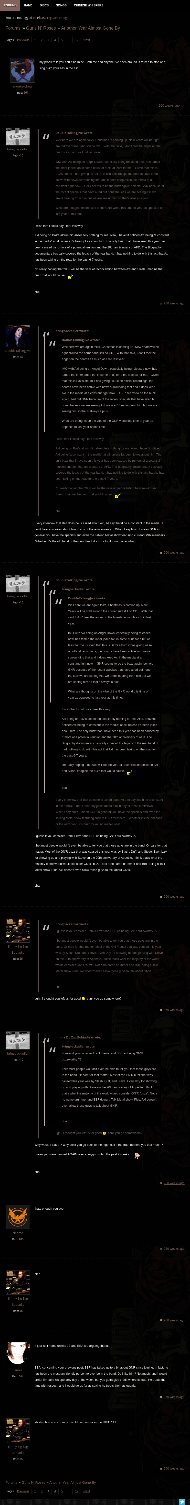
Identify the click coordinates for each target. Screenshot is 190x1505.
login (65, 18)
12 (76, 40)
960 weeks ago (169, 106)
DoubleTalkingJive (17, 351)
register (52, 18)
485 (20, 1240)
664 (20, 1377)
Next (86, 40)
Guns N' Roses (40, 28)
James (17, 1371)
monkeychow (22, 87)
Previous (23, 40)
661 (25, 93)
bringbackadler (17, 150)
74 (20, 357)
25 (20, 959)
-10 (21, 156)
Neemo (17, 1234)
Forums (12, 28)
